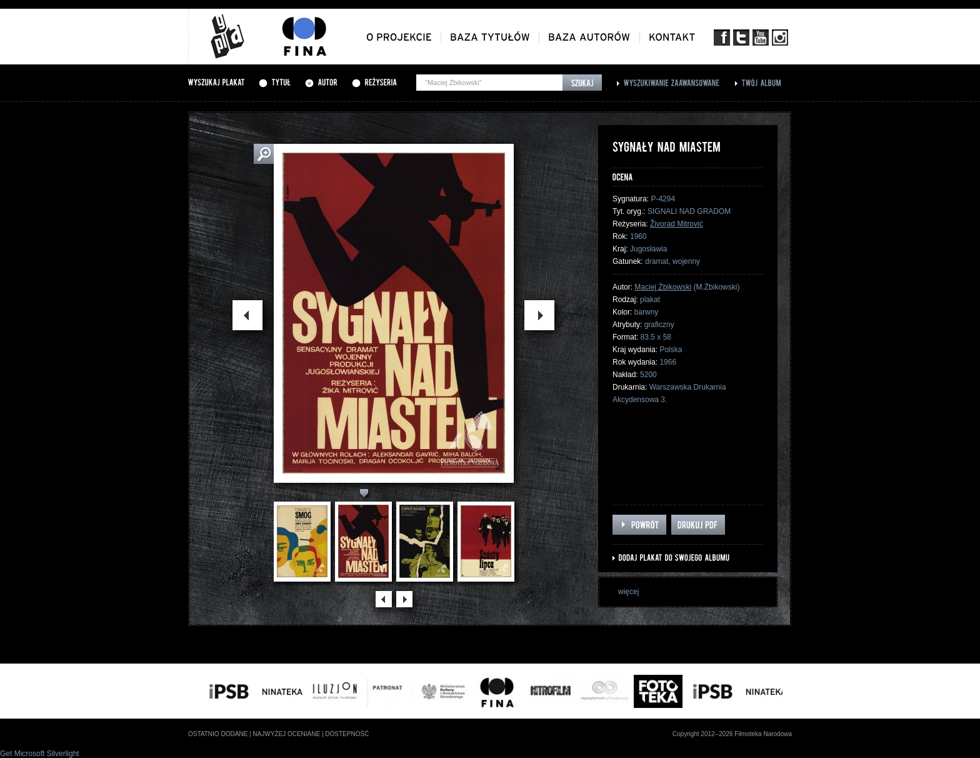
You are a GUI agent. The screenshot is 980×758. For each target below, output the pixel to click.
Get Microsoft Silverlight (39, 753)
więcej (628, 591)
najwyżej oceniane (286, 733)
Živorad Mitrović (676, 224)
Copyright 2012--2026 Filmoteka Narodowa (732, 733)
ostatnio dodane (218, 733)
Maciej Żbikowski (662, 287)
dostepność (347, 733)
